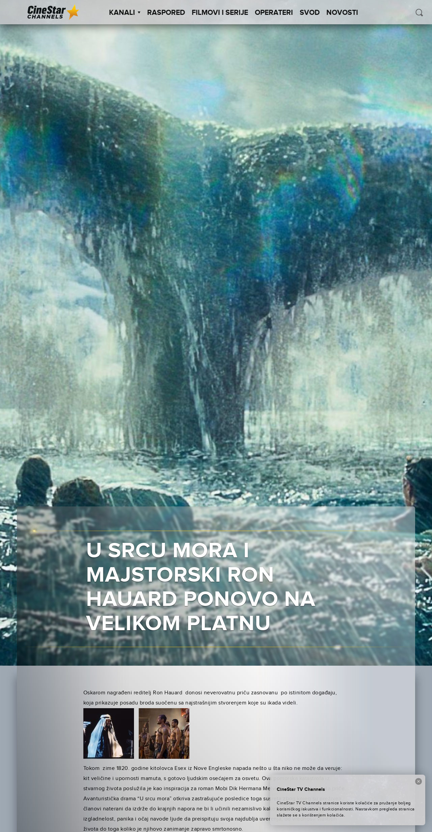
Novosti (342, 12)
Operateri (274, 12)
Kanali (124, 12)
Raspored (166, 12)
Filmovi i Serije (220, 12)
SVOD (310, 12)
